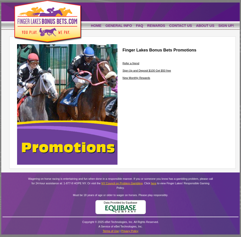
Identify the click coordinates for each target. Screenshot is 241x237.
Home (96, 26)
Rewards (156, 26)
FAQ (139, 26)
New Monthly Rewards (136, 77)
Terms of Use (111, 230)
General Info (118, 26)
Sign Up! (226, 26)
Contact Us (180, 26)
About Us (205, 26)
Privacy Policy (129, 230)
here (153, 183)
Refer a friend (131, 63)
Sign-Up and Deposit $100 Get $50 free (147, 70)
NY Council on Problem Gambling (122, 183)
